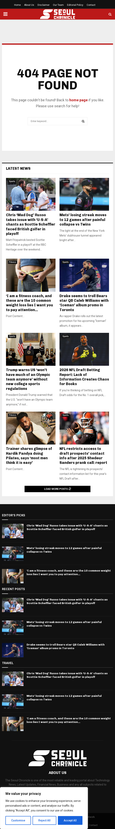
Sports (12, 181)
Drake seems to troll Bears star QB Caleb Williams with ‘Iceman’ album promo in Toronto (84, 303)
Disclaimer (44, 5)
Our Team (58, 5)
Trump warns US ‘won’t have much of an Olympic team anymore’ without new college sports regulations (28, 379)
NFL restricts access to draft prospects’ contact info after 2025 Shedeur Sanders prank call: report (83, 456)
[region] (44, 808)
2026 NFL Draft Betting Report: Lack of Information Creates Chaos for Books (84, 377)
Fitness (12, 262)
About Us (29, 5)
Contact (91, 5)
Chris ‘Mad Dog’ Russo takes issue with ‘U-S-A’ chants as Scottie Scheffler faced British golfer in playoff (30, 224)
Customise (18, 820)
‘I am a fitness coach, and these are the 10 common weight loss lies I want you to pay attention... (29, 303)
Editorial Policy (75, 5)
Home (17, 5)
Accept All (70, 820)
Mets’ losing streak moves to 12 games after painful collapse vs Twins (82, 220)
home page (78, 100)
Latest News (18, 168)
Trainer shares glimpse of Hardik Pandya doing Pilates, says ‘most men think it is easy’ (29, 456)
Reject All (45, 820)
